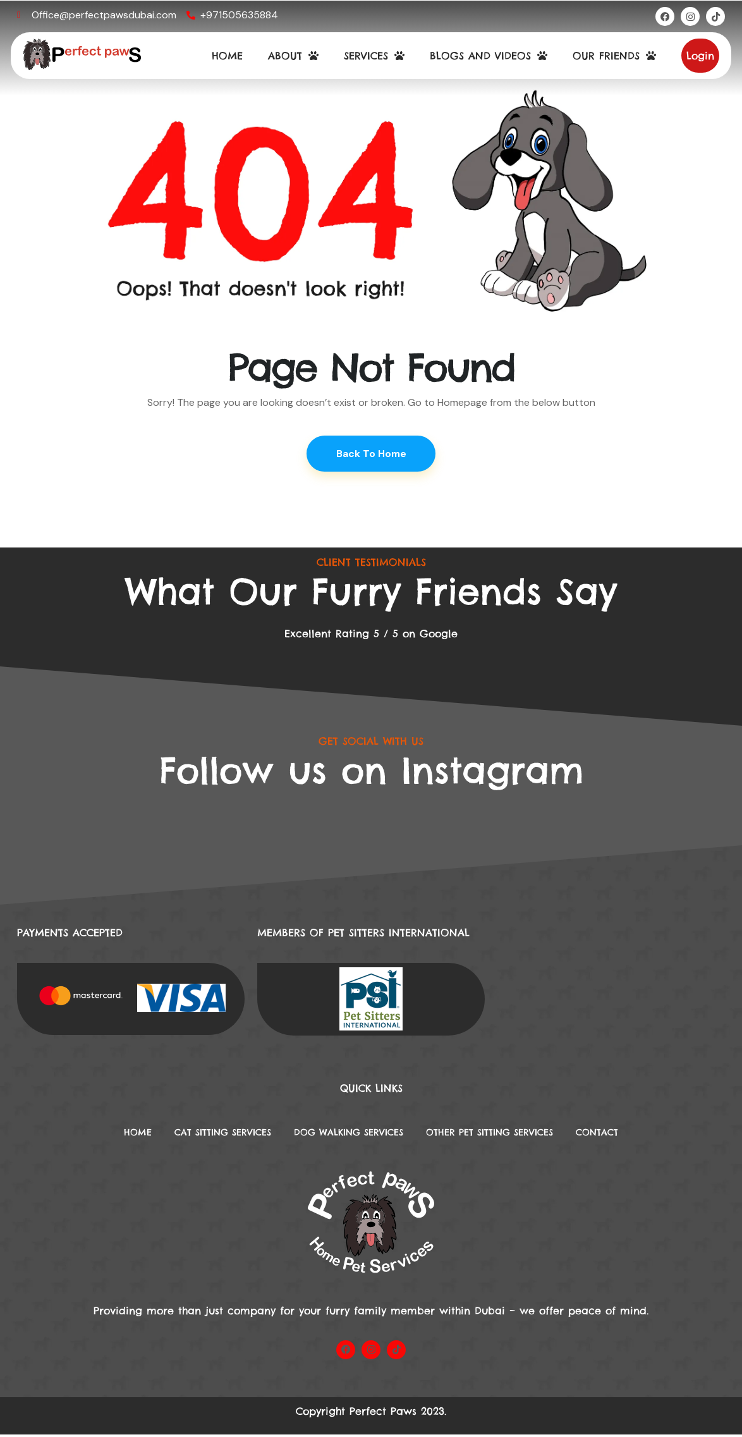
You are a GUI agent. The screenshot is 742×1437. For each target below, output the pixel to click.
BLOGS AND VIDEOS (488, 55)
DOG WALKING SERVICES (345, 1134)
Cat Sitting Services (202, 1134)
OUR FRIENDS (614, 55)
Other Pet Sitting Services (505, 1134)
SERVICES (374, 55)
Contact (628, 1134)
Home (106, 1134)
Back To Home (371, 454)
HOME (227, 55)
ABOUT (293, 55)
